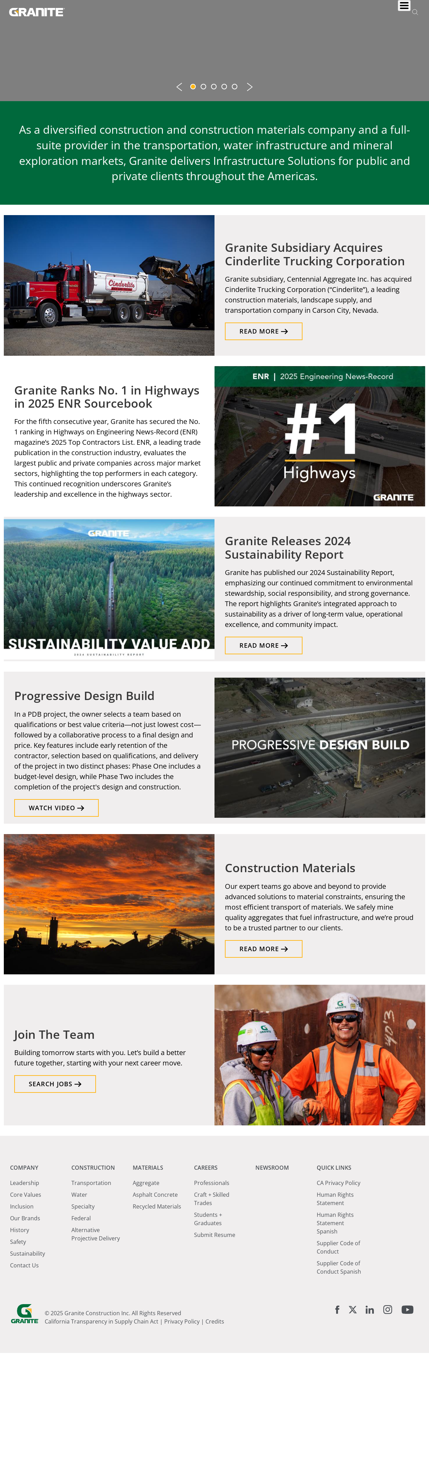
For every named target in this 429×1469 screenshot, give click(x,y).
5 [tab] (235, 203)
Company (141, 11)
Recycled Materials (157, 1322)
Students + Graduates (208, 1335)
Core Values (25, 1310)
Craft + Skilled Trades (211, 1314)
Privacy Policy (182, 1437)
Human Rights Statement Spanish (335, 1339)
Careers (269, 11)
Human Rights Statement (335, 1314)
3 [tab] (214, 203)
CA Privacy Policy (338, 1298)
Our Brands (25, 1334)
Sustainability (27, 1369)
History (19, 1345)
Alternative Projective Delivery (95, 1350)
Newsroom (307, 11)
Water (79, 1310)
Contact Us (24, 1381)
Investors (390, 11)
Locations (350, 11)
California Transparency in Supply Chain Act (101, 1437)
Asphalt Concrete (155, 1310)
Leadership (24, 1298)
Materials (231, 11)
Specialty (83, 1322)
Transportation (91, 1298)
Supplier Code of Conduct (338, 1363)
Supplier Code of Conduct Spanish (339, 1383)
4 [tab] (224, 203)
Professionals (211, 1298)
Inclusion (22, 1322)
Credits (214, 1437)
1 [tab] (193, 203)
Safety (18, 1357)
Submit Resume (214, 1350)
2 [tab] (204, 203)
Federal (81, 1334)
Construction (185, 11)
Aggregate (146, 1298)
